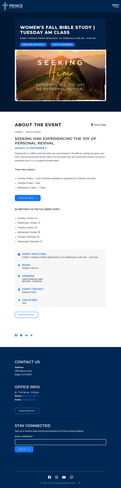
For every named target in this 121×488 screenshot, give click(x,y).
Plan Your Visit (27, 411)
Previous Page (26, 315)
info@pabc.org (28, 400)
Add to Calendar (62, 44)
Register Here (26, 198)
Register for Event (33, 44)
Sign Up (22, 449)
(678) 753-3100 (30, 396)
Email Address (24, 436)
